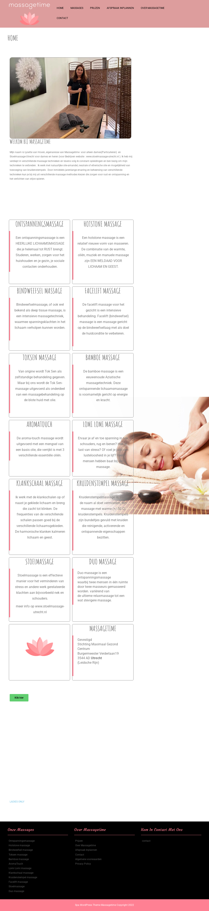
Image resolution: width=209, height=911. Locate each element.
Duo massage (16, 891)
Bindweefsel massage (21, 850)
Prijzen (95, 8)
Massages (76, 8)
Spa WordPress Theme (88, 905)
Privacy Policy (83, 863)
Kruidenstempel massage (23, 877)
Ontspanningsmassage (22, 840)
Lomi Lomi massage (20, 868)
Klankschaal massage (21, 872)
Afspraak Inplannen (120, 8)
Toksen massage (18, 854)
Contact (62, 18)
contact (146, 840)
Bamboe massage (19, 859)
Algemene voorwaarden (88, 859)
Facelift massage (18, 881)
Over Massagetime (152, 8)
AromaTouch (16, 863)
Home (60, 8)
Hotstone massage (19, 845)
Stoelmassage (17, 886)
